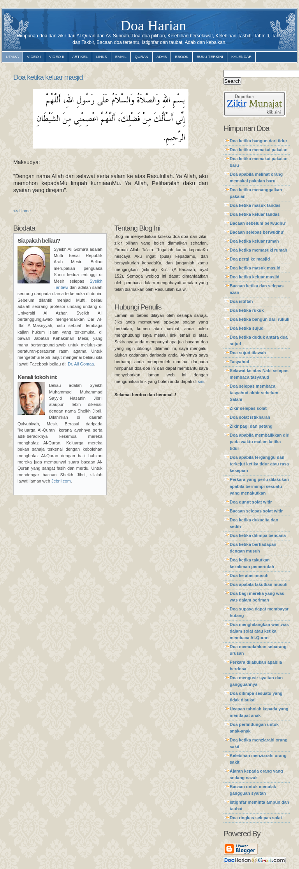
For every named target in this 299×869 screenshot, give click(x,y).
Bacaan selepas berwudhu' (257, 232)
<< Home (22, 210)
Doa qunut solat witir (251, 502)
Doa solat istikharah (250, 417)
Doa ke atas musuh (249, 575)
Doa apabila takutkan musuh (258, 584)
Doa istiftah (241, 301)
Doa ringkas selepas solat (256, 817)
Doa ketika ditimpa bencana (258, 535)
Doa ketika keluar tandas (255, 214)
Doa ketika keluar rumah (254, 241)
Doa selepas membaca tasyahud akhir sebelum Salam (254, 393)
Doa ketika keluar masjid (48, 77)
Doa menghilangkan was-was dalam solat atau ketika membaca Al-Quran (259, 631)
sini (201, 381)
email (121, 56)
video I (34, 56)
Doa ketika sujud (247, 328)
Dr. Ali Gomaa (81, 364)
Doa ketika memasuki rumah (258, 250)
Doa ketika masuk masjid (255, 268)
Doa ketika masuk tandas (255, 205)
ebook (181, 56)
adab (162, 56)
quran (141, 56)
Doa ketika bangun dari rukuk (259, 319)
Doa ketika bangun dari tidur (258, 140)
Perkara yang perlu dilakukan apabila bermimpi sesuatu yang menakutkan (259, 486)
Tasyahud (239, 361)
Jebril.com (61, 481)
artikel (80, 56)
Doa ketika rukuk (247, 310)
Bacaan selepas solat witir (256, 511)
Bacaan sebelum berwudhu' (258, 223)
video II (56, 56)
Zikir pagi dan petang (251, 426)
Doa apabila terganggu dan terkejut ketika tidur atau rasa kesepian (259, 464)
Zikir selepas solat (248, 408)
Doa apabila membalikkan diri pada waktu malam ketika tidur (260, 442)
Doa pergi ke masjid (250, 259)
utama (12, 56)
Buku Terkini (210, 56)
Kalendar (241, 56)
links (101, 56)
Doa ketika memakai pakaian (258, 149)
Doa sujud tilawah (248, 352)
